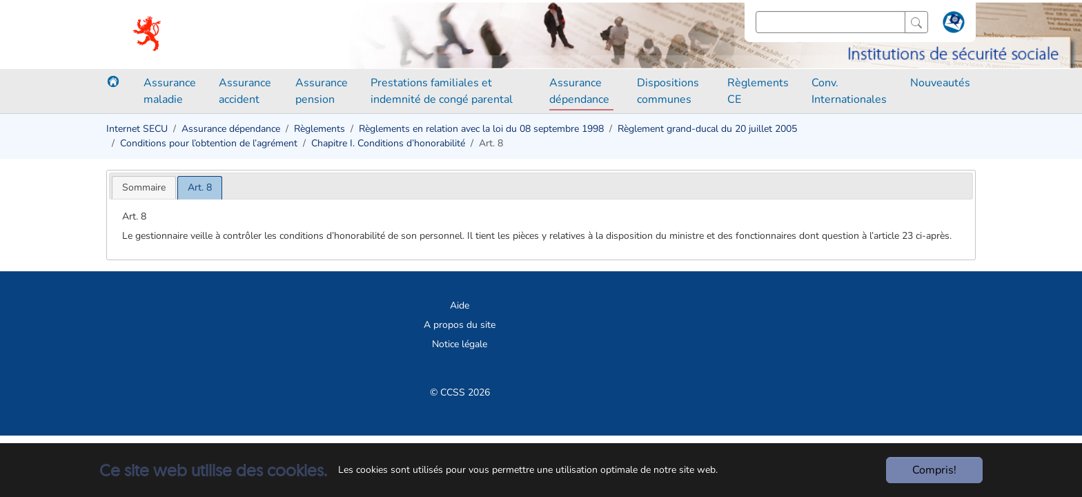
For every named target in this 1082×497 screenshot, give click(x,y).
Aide (459, 305)
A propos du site (459, 324)
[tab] (144, 187)
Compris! (934, 470)
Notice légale (459, 344)
